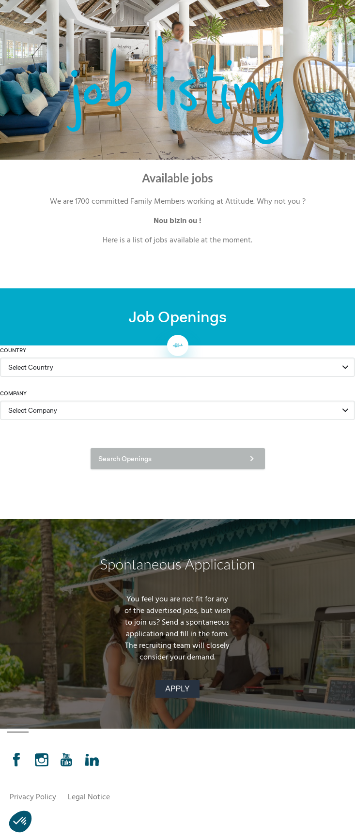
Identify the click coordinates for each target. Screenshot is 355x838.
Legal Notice (89, 798)
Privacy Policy (33, 798)
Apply (177, 689)
